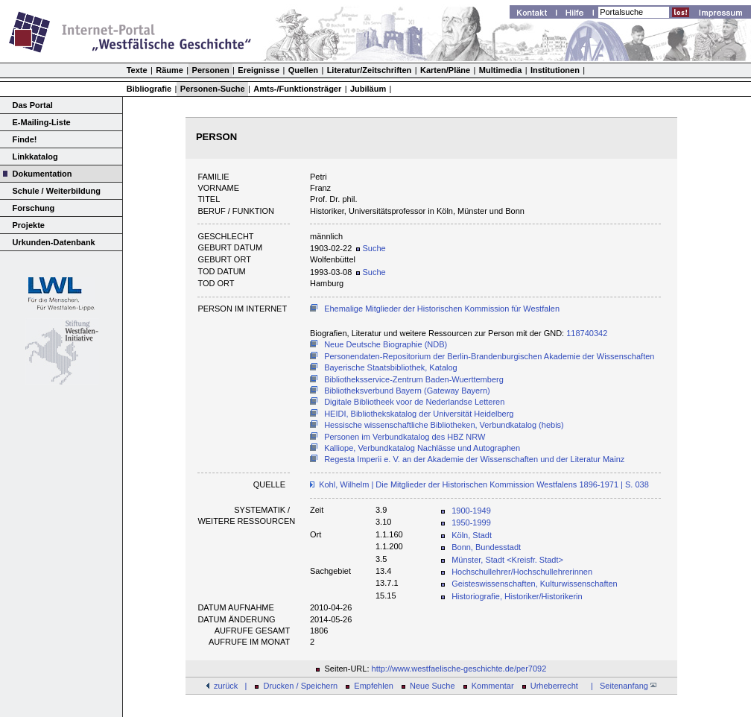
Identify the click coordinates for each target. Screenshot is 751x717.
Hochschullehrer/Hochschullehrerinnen (521, 571)
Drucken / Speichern (301, 685)
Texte (137, 70)
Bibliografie (149, 88)
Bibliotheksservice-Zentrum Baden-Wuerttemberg (414, 379)
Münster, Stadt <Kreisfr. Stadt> (507, 559)
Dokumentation (42, 173)
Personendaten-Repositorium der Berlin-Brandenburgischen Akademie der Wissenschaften (489, 356)
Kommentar (493, 685)
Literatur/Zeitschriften (369, 70)
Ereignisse (258, 70)
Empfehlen (373, 685)
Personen (210, 70)
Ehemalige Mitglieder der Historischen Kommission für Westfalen (442, 308)
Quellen (303, 70)
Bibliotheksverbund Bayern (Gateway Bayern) (407, 390)
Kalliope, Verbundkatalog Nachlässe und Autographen (422, 447)
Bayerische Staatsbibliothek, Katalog (390, 367)
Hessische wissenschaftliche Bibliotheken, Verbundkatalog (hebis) (444, 424)
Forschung (34, 207)
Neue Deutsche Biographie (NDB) (385, 344)
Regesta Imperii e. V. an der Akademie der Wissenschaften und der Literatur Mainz (474, 459)
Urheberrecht (554, 685)
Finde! (25, 139)
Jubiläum (368, 88)
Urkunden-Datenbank (54, 242)
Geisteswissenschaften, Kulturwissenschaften (534, 583)
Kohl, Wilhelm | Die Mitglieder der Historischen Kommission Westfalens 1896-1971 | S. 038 (484, 484)
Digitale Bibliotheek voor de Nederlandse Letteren (414, 401)
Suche (370, 248)
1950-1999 (471, 522)
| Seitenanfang (621, 685)
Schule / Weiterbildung (57, 190)
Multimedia (500, 70)
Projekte (29, 225)
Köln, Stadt (471, 535)
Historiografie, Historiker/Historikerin (516, 596)
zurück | (230, 685)
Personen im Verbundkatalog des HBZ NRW (404, 436)
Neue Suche (432, 685)
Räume (169, 70)
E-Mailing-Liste (42, 122)
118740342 (586, 333)
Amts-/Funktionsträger (297, 88)
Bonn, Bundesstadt (486, 547)
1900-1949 (471, 510)
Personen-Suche (212, 88)
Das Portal (33, 105)
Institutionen (555, 70)
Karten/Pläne (445, 70)
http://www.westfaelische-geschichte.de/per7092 (459, 668)
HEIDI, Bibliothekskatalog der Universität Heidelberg (418, 413)
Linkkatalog (35, 156)
